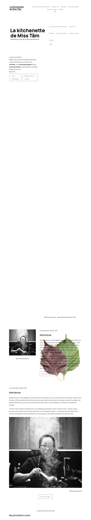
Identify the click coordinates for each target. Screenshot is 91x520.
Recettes (63, 7)
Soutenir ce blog (52, 9)
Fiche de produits (73, 7)
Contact (60, 9)
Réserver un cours (29, 77)
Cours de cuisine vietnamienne (41, 7)
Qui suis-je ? (55, 7)
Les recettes (15, 77)
